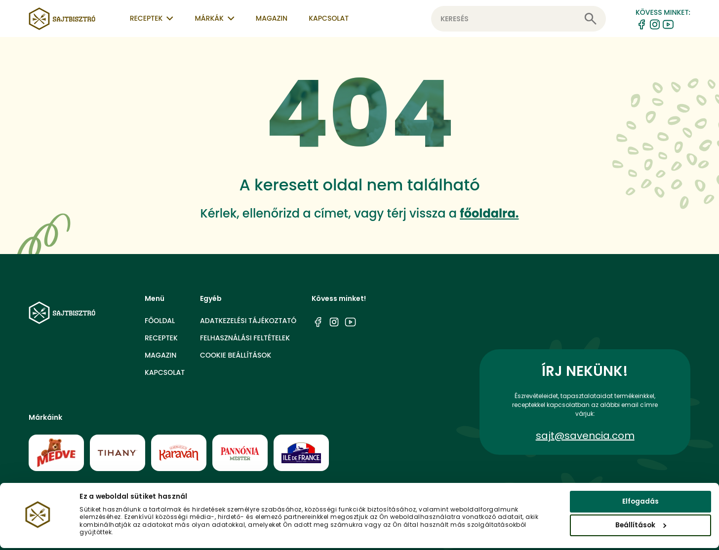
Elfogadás (640, 503)
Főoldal (160, 321)
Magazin (271, 18)
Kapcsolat (329, 18)
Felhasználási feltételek (245, 338)
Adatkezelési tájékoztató (248, 321)
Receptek (161, 338)
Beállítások (640, 527)
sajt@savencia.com (585, 435)
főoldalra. (489, 213)
